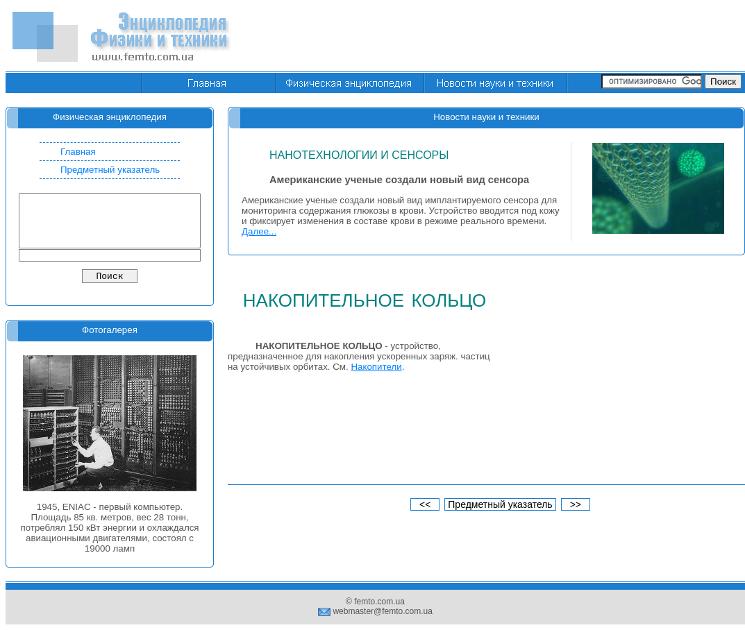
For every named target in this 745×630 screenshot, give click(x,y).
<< (425, 504)
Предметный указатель (110, 169)
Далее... (259, 231)
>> (575, 504)
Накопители (376, 366)
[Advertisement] (618, 377)
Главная (78, 151)
